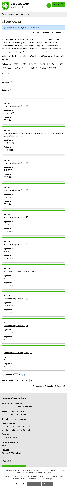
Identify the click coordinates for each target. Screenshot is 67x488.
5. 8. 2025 (8, 224)
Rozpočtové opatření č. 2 (16, 298)
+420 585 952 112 (18, 411)
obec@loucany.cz (18, 419)
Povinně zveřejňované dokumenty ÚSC (21, 68)
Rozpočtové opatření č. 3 (16, 244)
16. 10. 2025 (9, 113)
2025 (60, 64)
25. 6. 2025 (8, 278)
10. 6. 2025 (8, 305)
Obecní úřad (13, 14)
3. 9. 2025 (8, 197)
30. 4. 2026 (9, 120)
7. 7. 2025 (8, 251)
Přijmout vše (20, 484)
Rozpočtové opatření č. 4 (16, 217)
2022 (33, 64)
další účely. (47, 473)
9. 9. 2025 (8, 170)
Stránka (10, 375)
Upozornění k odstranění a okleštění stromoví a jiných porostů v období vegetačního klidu (33, 134)
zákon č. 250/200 (48, 68)
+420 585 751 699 (18, 414)
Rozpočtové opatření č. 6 (16, 163)
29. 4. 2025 (8, 332)
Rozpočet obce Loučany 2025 (18, 352)
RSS (36, 32)
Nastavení (47, 484)
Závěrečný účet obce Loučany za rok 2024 (23, 271)
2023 (42, 64)
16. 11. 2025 (8, 150)
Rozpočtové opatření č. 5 (16, 190)
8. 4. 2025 (8, 359)
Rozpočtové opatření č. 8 (16, 106)
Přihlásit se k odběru (53, 32)
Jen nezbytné (34, 484)
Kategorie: (6, 64)
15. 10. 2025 (9, 143)
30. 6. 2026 (9, 285)
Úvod (4, 14)
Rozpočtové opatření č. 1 (16, 325)
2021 (25, 64)
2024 (51, 64)
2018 (16, 64)
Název (5, 74)
